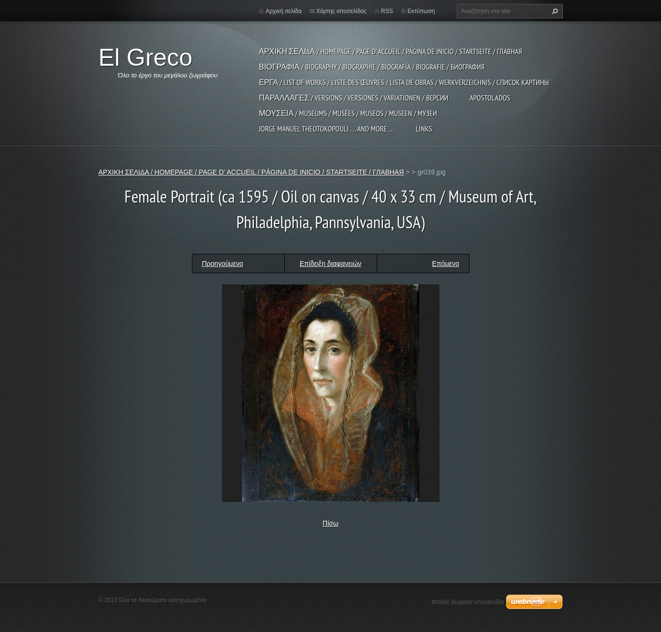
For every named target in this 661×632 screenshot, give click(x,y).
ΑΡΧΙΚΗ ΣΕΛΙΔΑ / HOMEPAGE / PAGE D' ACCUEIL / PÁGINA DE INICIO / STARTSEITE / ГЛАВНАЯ (390, 51)
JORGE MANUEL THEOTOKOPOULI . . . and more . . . (327, 128)
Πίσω (330, 523)
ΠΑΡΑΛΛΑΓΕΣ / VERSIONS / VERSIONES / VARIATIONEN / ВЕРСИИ (354, 98)
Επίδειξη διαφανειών (331, 263)
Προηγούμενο (222, 263)
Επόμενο (445, 263)
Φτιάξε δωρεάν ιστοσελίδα (467, 601)
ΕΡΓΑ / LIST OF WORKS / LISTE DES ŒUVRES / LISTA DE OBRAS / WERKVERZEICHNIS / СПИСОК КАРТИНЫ (404, 82)
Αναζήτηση (553, 11)
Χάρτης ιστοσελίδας (341, 11)
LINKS (424, 128)
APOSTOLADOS (490, 98)
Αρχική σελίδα (283, 11)
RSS (387, 11)
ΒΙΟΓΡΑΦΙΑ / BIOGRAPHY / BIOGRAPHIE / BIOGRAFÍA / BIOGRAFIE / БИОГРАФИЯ (372, 67)
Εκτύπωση (421, 11)
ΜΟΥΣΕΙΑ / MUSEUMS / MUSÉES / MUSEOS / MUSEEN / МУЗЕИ (348, 113)
